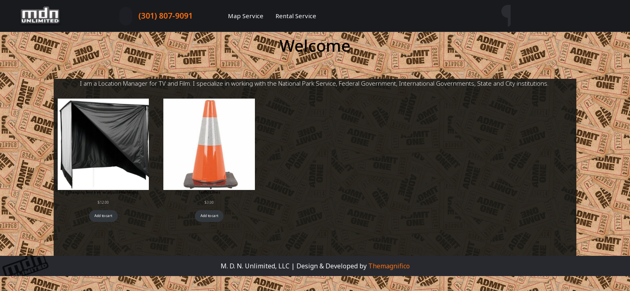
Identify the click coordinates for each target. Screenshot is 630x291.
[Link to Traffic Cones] (209, 144)
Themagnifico (388, 265)
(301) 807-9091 (165, 16)
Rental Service (295, 16)
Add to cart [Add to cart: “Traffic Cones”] (209, 215)
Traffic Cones (209, 192)
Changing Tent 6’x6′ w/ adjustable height (103, 192)
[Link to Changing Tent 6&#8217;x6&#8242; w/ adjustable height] (103, 144)
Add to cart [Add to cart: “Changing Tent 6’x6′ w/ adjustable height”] (103, 215)
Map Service (245, 16)
